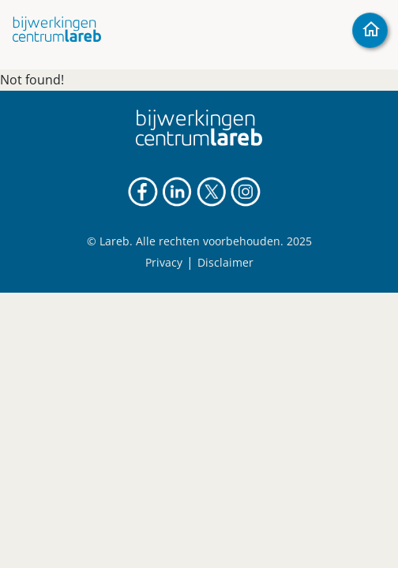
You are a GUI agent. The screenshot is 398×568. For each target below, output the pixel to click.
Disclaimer (225, 262)
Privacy (163, 262)
